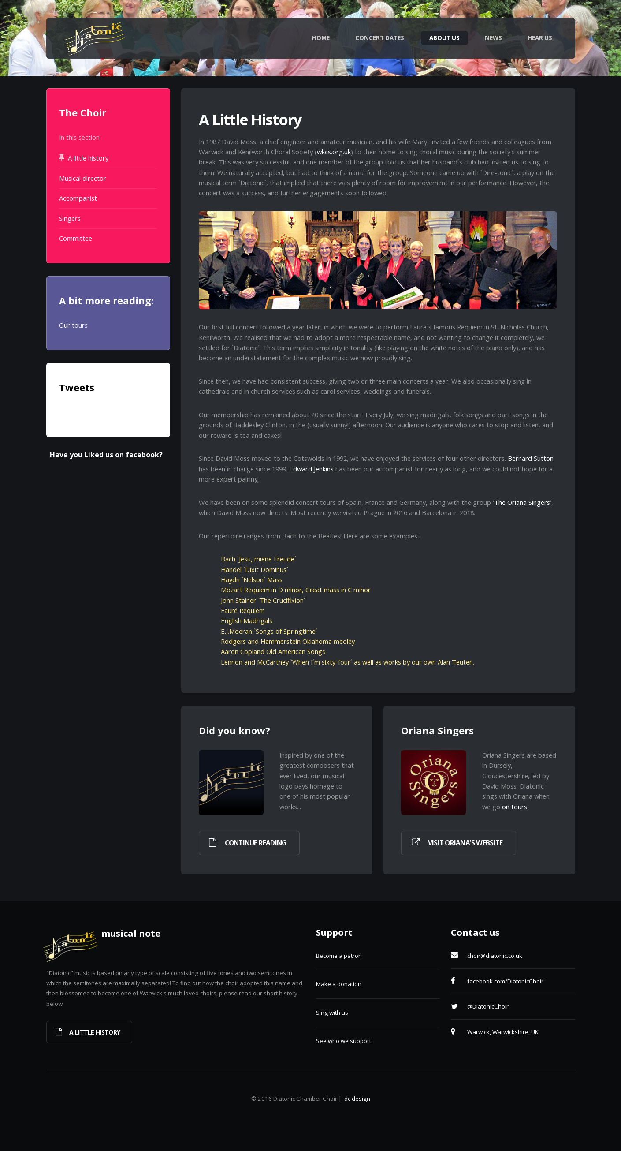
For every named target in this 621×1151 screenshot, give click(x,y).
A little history (88, 157)
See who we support (343, 1041)
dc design (357, 1098)
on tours (514, 806)
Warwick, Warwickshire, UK (503, 1032)
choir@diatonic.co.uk (494, 956)
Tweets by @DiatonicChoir (98, 411)
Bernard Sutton (531, 458)
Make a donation (338, 984)
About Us (444, 38)
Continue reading (255, 843)
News (493, 38)
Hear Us (540, 38)
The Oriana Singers (522, 502)
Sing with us (332, 1012)
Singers (70, 218)
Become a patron (339, 956)
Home (321, 38)
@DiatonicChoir (488, 1006)
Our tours (73, 325)
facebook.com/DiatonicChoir (505, 981)
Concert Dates (379, 38)
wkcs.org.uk (334, 151)
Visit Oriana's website (465, 843)
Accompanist (78, 198)
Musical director (82, 178)
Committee (75, 238)
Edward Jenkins (311, 468)
